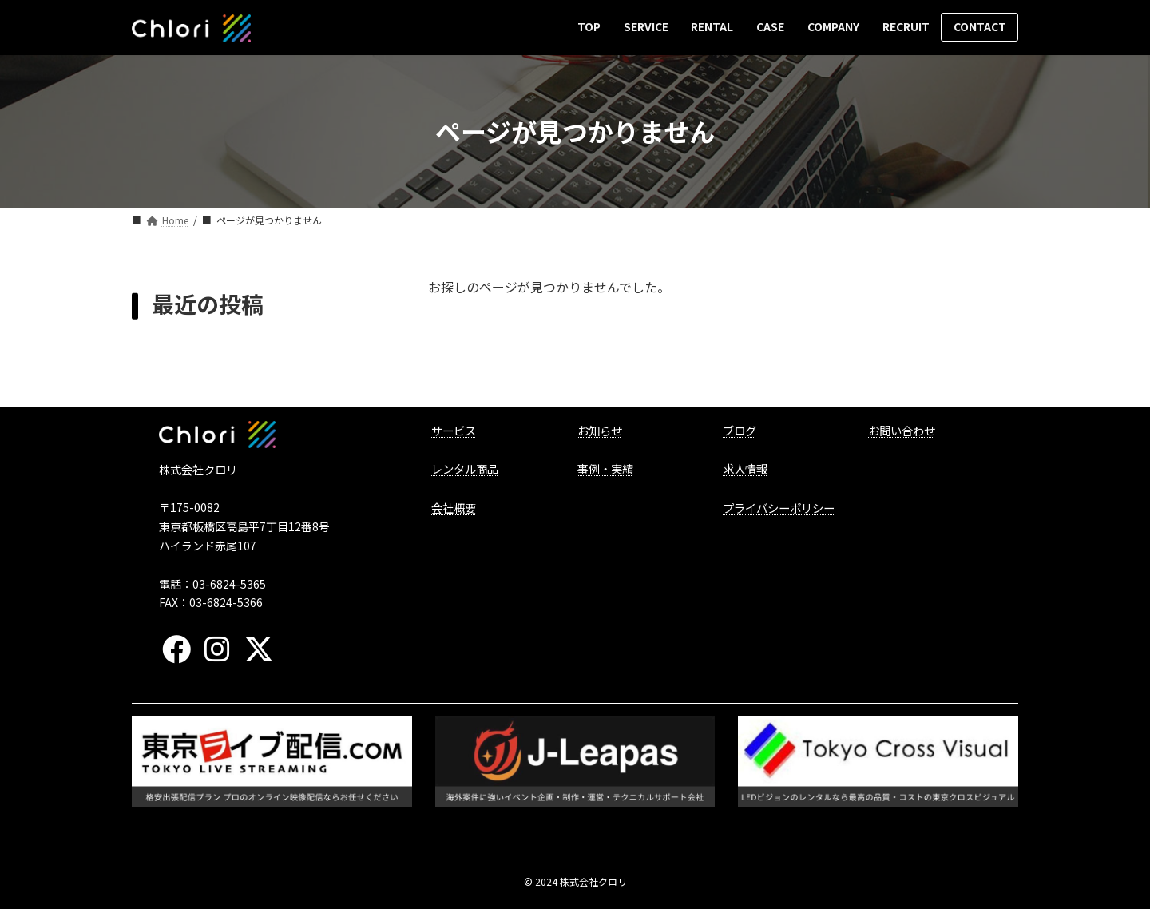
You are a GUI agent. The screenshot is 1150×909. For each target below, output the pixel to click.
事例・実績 (605, 468)
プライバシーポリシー (779, 507)
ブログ (739, 430)
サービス (453, 430)
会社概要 (453, 507)
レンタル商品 (464, 468)
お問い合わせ (901, 430)
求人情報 (745, 468)
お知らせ (599, 430)
